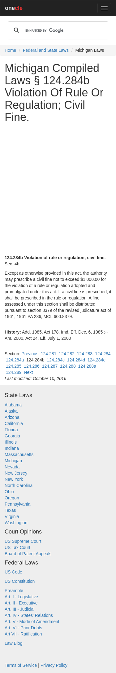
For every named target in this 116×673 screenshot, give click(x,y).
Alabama (13, 404)
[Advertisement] (58, 186)
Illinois (11, 442)
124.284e (96, 359)
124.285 (14, 366)
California (14, 423)
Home (10, 50)
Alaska (11, 411)
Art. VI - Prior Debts (23, 627)
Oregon (12, 497)
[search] (57, 30)
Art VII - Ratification (23, 633)
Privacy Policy (54, 665)
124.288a (87, 366)
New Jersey (16, 473)
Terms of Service (21, 665)
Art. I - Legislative (21, 596)
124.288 (68, 366)
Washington (16, 522)
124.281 (49, 353)
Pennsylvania (17, 504)
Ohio (9, 491)
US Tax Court (17, 547)
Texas (10, 510)
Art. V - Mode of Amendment (32, 621)
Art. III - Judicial (19, 609)
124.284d (76, 359)
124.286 (32, 366)
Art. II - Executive (21, 602)
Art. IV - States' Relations (29, 615)
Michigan (13, 460)
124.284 (103, 353)
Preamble (14, 590)
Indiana (12, 448)
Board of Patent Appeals (28, 553)
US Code (13, 571)
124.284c (56, 359)
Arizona (12, 417)
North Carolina (18, 485)
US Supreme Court (23, 541)
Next (28, 372)
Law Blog (14, 643)
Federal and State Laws (46, 50)
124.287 (50, 366)
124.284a (15, 359)
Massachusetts (19, 454)
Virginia (12, 516)
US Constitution (20, 581)
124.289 (14, 372)
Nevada (12, 466)
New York (14, 479)
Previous (29, 353)
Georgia (12, 435)
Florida (11, 429)
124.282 (67, 353)
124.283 (85, 353)
